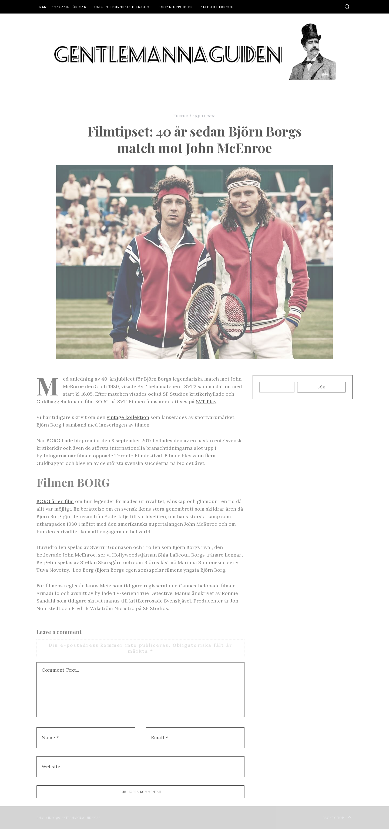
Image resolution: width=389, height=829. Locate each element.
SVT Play (206, 401)
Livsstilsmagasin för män (61, 7)
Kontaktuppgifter (175, 7)
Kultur (180, 115)
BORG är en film (55, 501)
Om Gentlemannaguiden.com (121, 7)
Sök (321, 387)
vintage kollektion (128, 417)
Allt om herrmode (218, 7)
